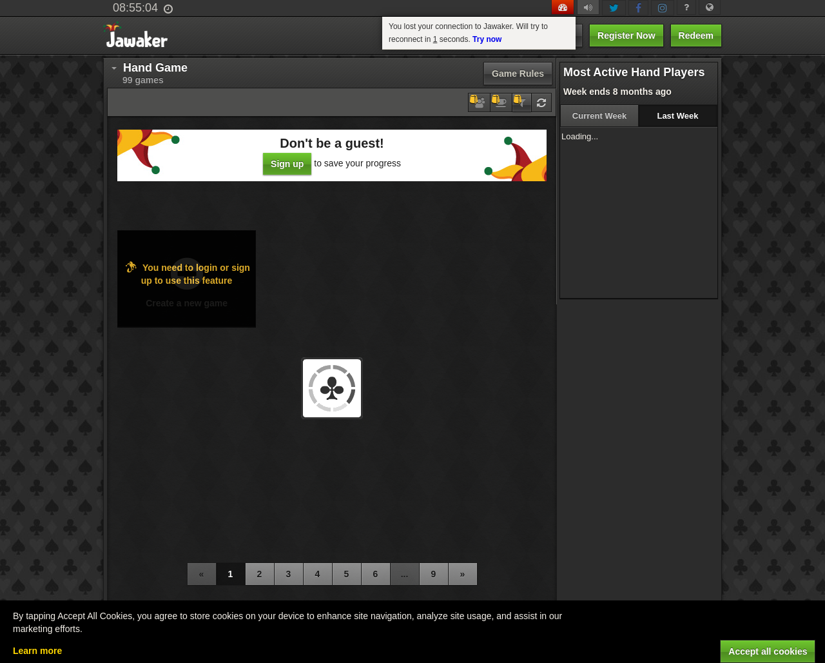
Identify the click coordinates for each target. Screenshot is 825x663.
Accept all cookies (767, 651)
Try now (486, 39)
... (405, 574)
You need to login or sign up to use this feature (186, 273)
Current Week (599, 116)
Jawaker (139, 35)
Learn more (37, 651)
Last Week (677, 116)
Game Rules (518, 73)
